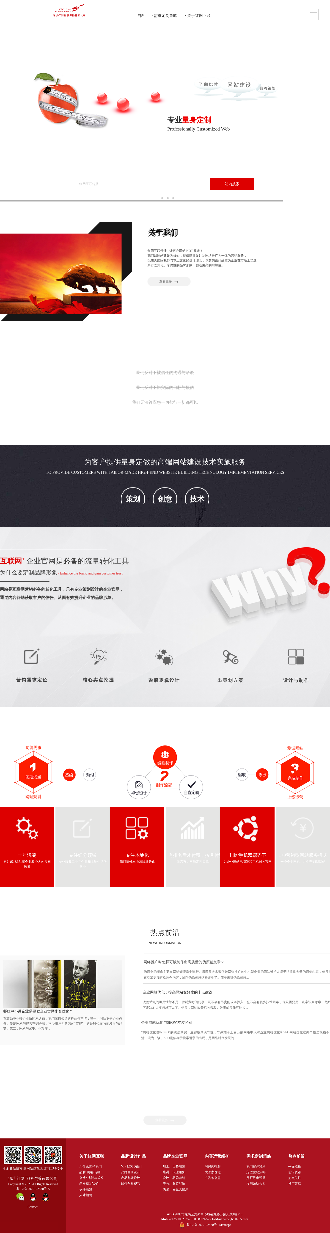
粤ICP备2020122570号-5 (33, 1188)
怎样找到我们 (89, 1183)
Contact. (33, 1206)
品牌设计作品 (87, 11)
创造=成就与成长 (91, 1177)
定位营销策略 (256, 1171)
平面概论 (294, 1166)
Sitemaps (225, 1224)
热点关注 (294, 1177)
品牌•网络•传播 (90, 1171)
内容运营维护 (159, 11)
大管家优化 (213, 1171)
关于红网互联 (232, 11)
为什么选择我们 (90, 1166)
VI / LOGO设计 (131, 1166)
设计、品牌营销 (174, 1177)
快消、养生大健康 (175, 1189)
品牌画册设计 (130, 1171)
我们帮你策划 (256, 1166)
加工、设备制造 (174, 1166)
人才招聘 (85, 1194)
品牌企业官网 (123, 11)
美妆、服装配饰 (174, 1183)
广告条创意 (213, 1177)
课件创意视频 (130, 1183)
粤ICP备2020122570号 (201, 1224)
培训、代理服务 (174, 1171)
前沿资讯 (294, 1171)
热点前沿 (165, 932)
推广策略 (294, 1183)
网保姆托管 (213, 1166)
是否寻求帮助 (256, 1177)
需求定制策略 (196, 11)
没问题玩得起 (256, 1183)
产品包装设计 (130, 1177)
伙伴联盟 (85, 1189)
